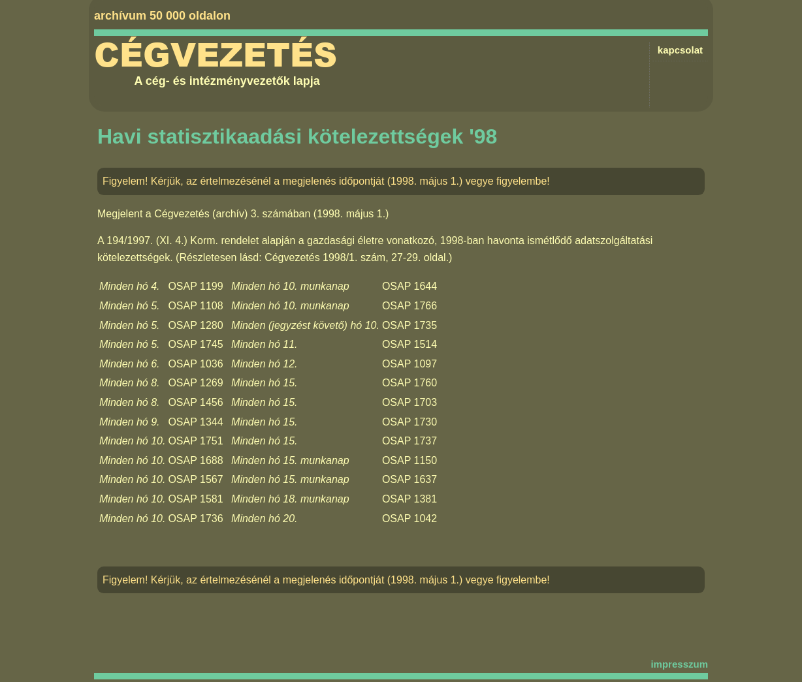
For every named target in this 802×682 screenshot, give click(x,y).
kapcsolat (680, 49)
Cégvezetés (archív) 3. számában (232, 213)
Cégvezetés (215, 55)
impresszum (679, 664)
